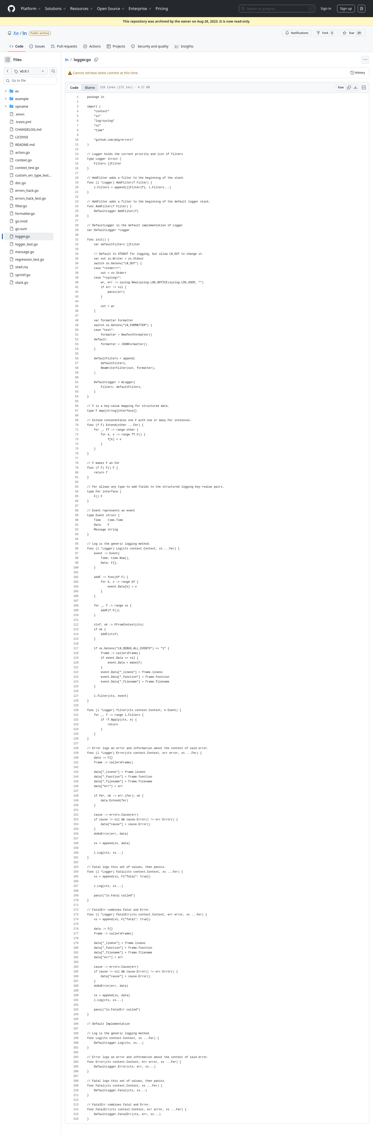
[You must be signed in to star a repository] (352, 33)
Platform (31, 8)
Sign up (346, 8)
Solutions (55, 8)
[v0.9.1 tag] (37, 71)
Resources (81, 8)
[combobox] (40, 80)
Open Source (111, 8)
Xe (16, 33)
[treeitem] (36, 236)
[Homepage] (11, 9)
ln (24, 33)
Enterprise (140, 8)
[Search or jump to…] (277, 8)
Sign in (326, 8)
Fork (325, 33)
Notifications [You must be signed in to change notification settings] (296, 33)
